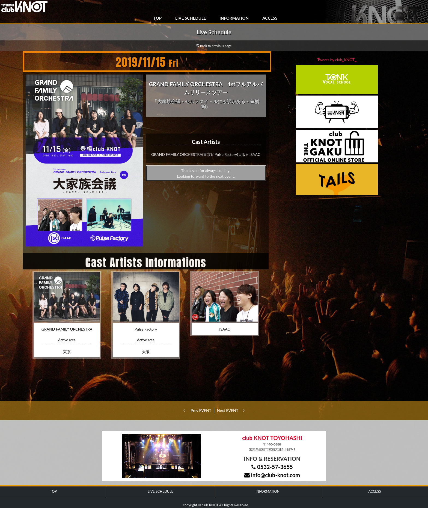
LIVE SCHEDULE (190, 18)
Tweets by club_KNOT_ (336, 59)
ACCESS (269, 18)
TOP (157, 18)
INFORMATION (234, 18)
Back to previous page (214, 46)
